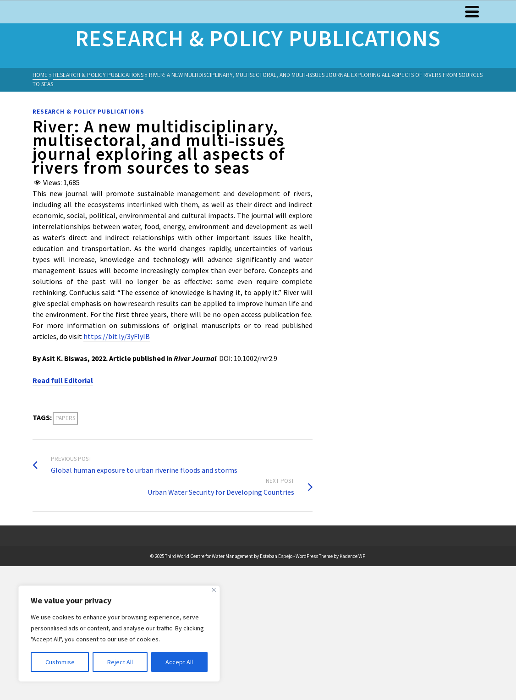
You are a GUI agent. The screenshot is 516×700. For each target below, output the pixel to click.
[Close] (214, 590)
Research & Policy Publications (88, 111)
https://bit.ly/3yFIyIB (116, 336)
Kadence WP (352, 556)
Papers (65, 418)
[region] (119, 633)
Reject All (120, 662)
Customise (60, 662)
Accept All (179, 662)
